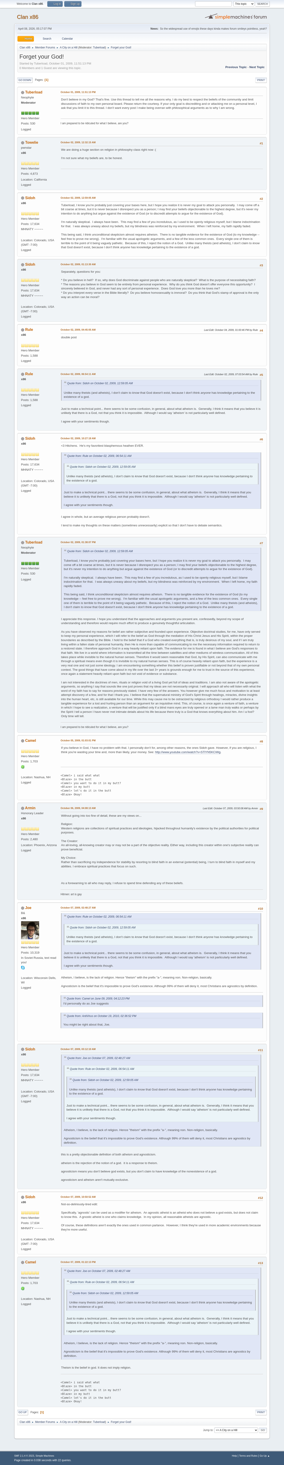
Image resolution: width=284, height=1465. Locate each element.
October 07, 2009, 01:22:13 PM (78, 1262)
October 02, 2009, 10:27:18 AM (78, 438)
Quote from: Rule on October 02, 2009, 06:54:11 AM (99, 456)
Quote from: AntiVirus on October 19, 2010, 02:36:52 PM (101, 1016)
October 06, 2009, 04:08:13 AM (78, 808)
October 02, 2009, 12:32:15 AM (78, 142)
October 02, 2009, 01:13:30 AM (78, 264)
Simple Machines (45, 1455)
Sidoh (30, 198)
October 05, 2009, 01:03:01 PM (78, 740)
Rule (29, 330)
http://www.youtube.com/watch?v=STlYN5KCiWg (187, 752)
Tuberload (99, 47)
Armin (30, 808)
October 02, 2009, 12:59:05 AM (78, 197)
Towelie (31, 142)
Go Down (25, 80)
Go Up (23, 1412)
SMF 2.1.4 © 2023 (24, 1455)
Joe (28, 908)
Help (234, 1455)
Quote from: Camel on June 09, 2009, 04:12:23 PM (98, 998)
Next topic (257, 67)
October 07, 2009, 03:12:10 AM (78, 1049)
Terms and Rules (248, 1455)
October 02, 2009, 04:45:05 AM (78, 329)
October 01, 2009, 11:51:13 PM (78, 92)
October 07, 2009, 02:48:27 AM (78, 907)
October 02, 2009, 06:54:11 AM (78, 374)
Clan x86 (27, 17)
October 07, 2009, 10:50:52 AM (78, 1196)
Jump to (208, 1430)
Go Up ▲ (265, 1455)
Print (261, 80)
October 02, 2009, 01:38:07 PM (78, 542)
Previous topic (236, 67)
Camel (30, 740)
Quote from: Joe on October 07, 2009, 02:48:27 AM (98, 1058)
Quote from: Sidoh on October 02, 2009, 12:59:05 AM (100, 383)
